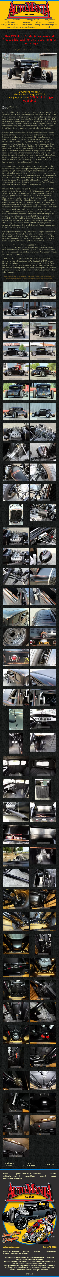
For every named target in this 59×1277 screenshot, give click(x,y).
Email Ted (49, 1164)
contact (43, 1176)
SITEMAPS (29, 1274)
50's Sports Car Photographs (46, 25)
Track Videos (26, 25)
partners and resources (12, 1178)
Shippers (26, 22)
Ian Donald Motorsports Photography (22, 27)
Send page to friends (10, 1164)
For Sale (16, 20)
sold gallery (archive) (11, 1176)
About (38, 22)
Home (6, 20)
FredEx (49, 27)
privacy (26, 1251)
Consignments (49, 20)
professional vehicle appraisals (28, 1174)
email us (37, 1251)
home (5, 1174)
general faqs (30, 1176)
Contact (51, 22)
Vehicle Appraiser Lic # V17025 (15, 1254)
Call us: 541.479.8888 (29, 1164)
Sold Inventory (11, 22)
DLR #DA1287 (50, 1251)
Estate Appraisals (32, 20)
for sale (53, 1174)
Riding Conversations (10, 25)
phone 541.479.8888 (11, 1251)
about (53, 1176)
